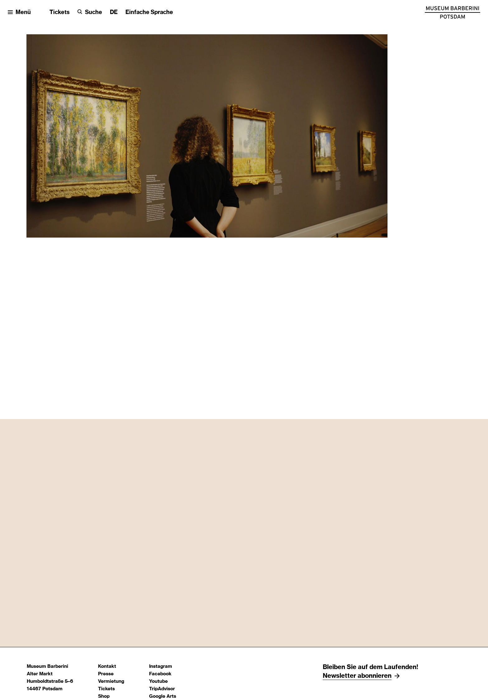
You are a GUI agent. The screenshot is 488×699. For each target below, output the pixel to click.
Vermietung (111, 681)
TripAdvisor (162, 689)
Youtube (158, 681)
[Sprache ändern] (114, 12)
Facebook (160, 674)
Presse (106, 674)
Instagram (160, 666)
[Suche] (89, 12)
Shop (104, 696)
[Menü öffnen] (19, 12)
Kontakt (107, 666)
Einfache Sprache (149, 12)
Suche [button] (93, 12)
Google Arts (162, 696)
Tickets (59, 12)
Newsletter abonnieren (357, 676)
